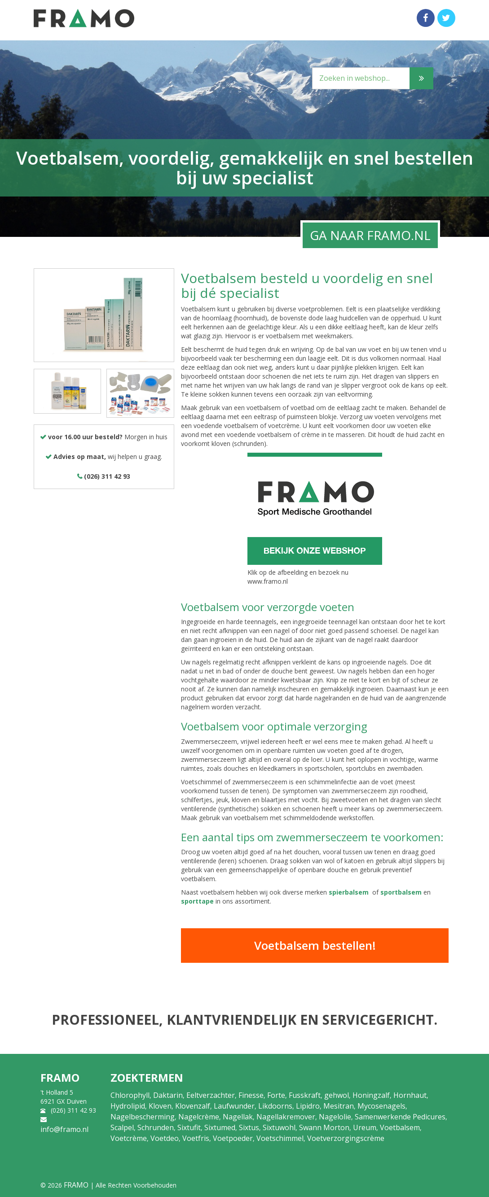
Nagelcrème (198, 1117)
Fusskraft (305, 1095)
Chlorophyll (130, 1095)
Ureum (364, 1127)
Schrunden (155, 1127)
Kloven (160, 1106)
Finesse (251, 1095)
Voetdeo (164, 1138)
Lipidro (308, 1106)
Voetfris (195, 1138)
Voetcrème (128, 1138)
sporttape (197, 901)
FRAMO (76, 1185)
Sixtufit (189, 1127)
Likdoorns (275, 1106)
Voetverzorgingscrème (345, 1138)
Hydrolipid (127, 1106)
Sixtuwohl (279, 1127)
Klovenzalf (192, 1106)
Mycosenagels (381, 1106)
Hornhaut (410, 1095)
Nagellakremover (285, 1117)
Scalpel (122, 1127)
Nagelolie (335, 1117)
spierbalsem (349, 892)
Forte (276, 1095)
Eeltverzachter (210, 1095)
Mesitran (338, 1106)
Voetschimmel (280, 1138)
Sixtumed (219, 1127)
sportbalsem (401, 892)
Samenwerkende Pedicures (400, 1117)
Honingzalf (371, 1095)
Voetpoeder (233, 1138)
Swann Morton (324, 1127)
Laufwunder (234, 1106)
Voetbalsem (400, 1127)
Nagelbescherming (142, 1117)
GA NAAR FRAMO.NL (370, 235)
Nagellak (238, 1117)
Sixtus (249, 1127)
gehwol (336, 1095)
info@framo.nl (64, 1129)
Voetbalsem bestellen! (315, 945)
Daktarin (168, 1095)
